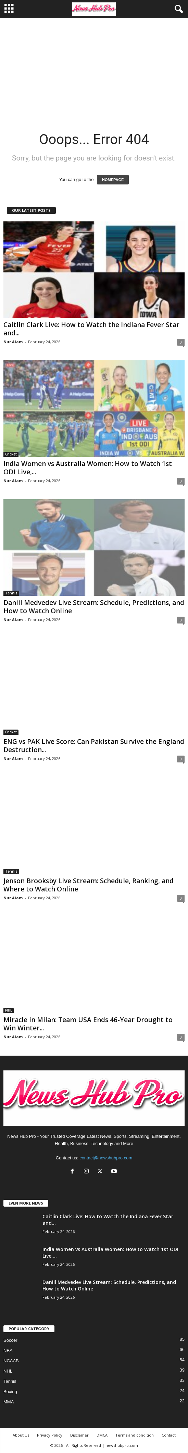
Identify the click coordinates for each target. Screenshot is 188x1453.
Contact (169, 1435)
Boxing (10, 1391)
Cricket (11, 454)
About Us (21, 1435)
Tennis (11, 593)
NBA (8, 1350)
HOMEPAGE (113, 180)
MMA (8, 1401)
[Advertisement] (94, 69)
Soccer (10, 1340)
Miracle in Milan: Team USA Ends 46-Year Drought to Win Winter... (88, 1023)
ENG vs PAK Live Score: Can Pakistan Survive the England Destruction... (93, 745)
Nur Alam (13, 341)
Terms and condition (134, 1435)
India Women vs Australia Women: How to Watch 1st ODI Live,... (87, 467)
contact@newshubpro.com (105, 1157)
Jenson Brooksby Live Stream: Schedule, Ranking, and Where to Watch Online (88, 884)
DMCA (102, 1435)
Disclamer (79, 1435)
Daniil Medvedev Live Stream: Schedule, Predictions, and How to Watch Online (93, 606)
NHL (8, 1010)
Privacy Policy (49, 1435)
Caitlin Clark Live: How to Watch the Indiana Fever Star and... (91, 328)
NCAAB (11, 1360)
